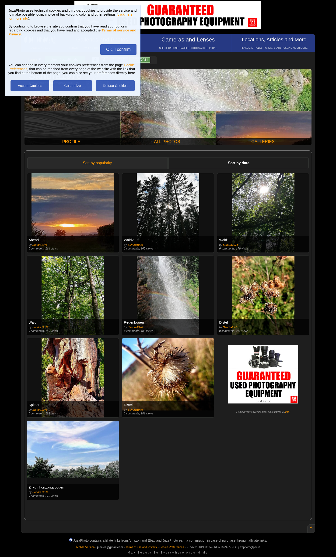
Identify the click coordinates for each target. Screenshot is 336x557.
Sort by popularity (97, 163)
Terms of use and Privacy (141, 547)
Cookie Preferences (171, 547)
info (287, 411)
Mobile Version (85, 547)
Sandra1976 (40, 244)
